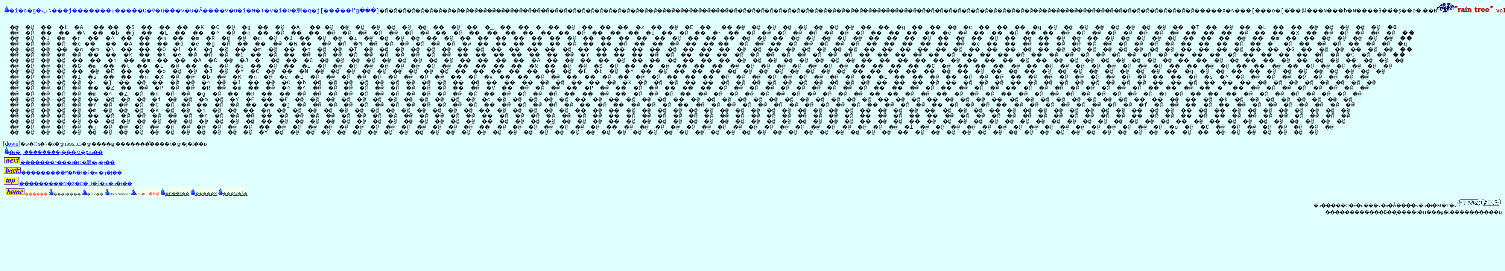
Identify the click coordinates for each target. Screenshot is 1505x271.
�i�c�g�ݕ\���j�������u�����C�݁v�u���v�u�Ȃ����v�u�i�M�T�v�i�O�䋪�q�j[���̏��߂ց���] (214, 10)
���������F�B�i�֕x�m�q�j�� (62, 172)
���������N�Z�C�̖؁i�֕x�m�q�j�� (67, 183)
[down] (11, 143)
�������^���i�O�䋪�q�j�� (59, 161)
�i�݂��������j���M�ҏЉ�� (53, 151)
